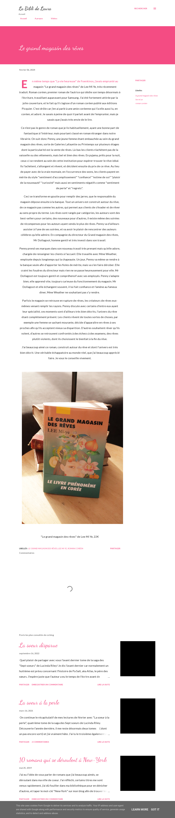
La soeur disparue (38, 645)
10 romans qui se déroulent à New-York (63, 759)
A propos (37, 18)
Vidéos (52, 18)
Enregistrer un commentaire (47, 684)
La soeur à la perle (39, 702)
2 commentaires (40, 742)
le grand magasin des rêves (146, 95)
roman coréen (141, 103)
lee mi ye (139, 99)
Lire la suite (103, 684)
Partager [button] (140, 80)
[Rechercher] (140, 8)
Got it (155, 809)
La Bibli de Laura (35, 8)
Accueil (22, 18)
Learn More (140, 809)
